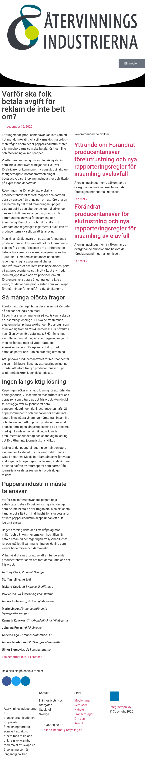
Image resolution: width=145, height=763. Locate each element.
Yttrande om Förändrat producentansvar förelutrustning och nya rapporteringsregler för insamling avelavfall (105, 159)
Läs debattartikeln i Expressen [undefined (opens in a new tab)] (22, 657)
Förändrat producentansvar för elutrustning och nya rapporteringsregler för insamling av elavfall (105, 221)
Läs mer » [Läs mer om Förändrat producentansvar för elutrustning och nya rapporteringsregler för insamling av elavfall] (80, 261)
